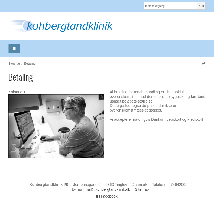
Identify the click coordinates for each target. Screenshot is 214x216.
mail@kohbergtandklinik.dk (107, 189)
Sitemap (142, 189)
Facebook (106, 196)
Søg (201, 5)
